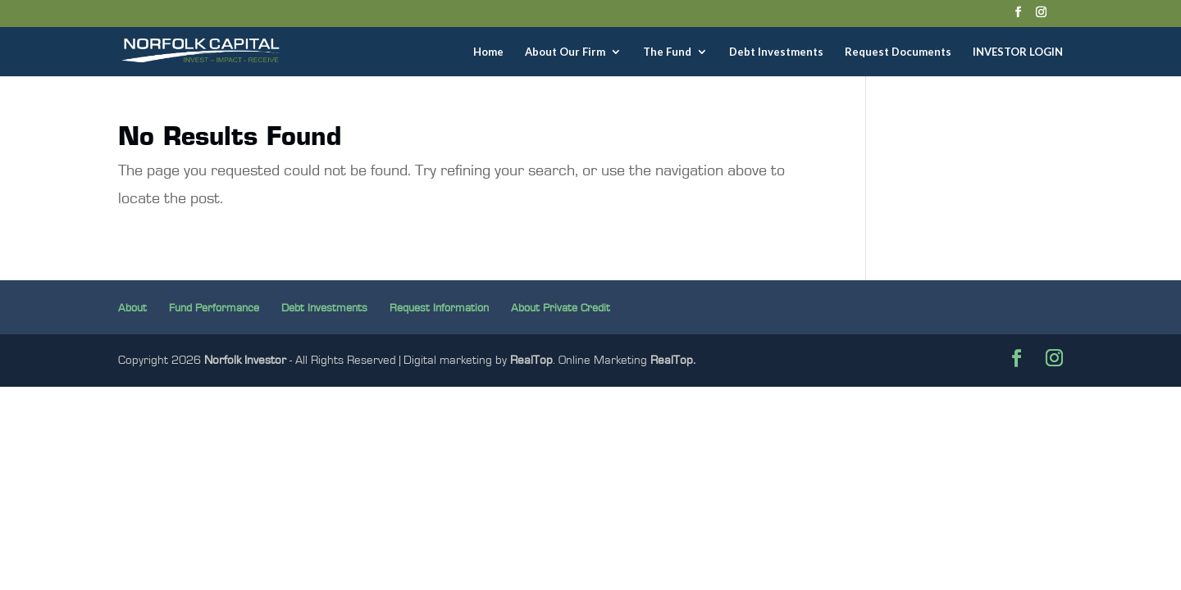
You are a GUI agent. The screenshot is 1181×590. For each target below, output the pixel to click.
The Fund (667, 52)
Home (488, 52)
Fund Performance (214, 308)
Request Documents (898, 52)
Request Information (439, 308)
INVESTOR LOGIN (1018, 52)
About (132, 308)
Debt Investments (776, 52)
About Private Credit (560, 308)
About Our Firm (565, 52)
